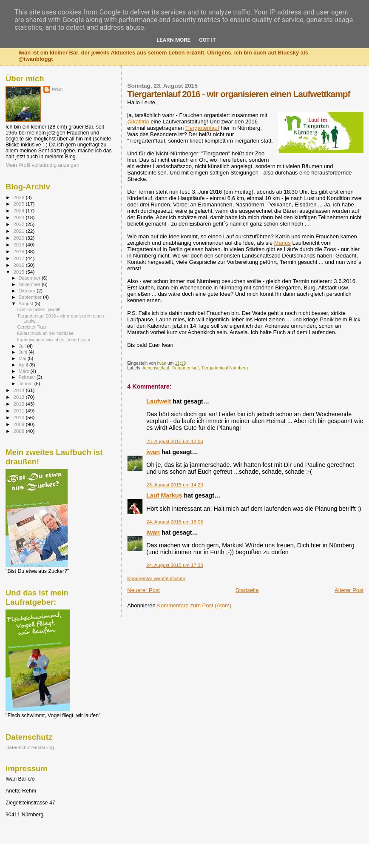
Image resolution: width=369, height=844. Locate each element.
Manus (282, 243)
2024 (19, 210)
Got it (207, 40)
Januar (26, 383)
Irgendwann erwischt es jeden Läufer (54, 339)
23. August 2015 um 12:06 (174, 441)
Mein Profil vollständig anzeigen (42, 165)
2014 (19, 390)
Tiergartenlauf (202, 128)
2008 (19, 431)
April (24, 364)
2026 (19, 197)
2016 (19, 265)
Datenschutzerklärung (30, 747)
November (30, 284)
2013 (19, 397)
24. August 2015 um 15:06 (174, 521)
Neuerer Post (143, 590)
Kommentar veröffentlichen (156, 578)
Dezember (30, 277)
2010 (19, 417)
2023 (19, 217)
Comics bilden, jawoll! (38, 309)
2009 (19, 424)
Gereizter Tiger (32, 326)
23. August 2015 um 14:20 (174, 484)
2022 (19, 224)
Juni (24, 352)
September (31, 297)
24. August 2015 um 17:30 (174, 565)
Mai (23, 358)
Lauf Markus (164, 495)
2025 (19, 203)
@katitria (138, 121)
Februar (28, 377)
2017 (19, 258)
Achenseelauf (155, 368)
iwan (153, 452)
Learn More (173, 40)
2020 (19, 237)
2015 (19, 272)
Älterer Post (349, 590)
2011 (19, 410)
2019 (19, 244)
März (25, 371)
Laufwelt (158, 401)
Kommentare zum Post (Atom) (194, 605)
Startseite (247, 590)
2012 (19, 403)
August (27, 303)
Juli (23, 346)
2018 (19, 251)
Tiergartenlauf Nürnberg (224, 368)
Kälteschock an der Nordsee (45, 333)
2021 (19, 231)
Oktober (28, 290)
